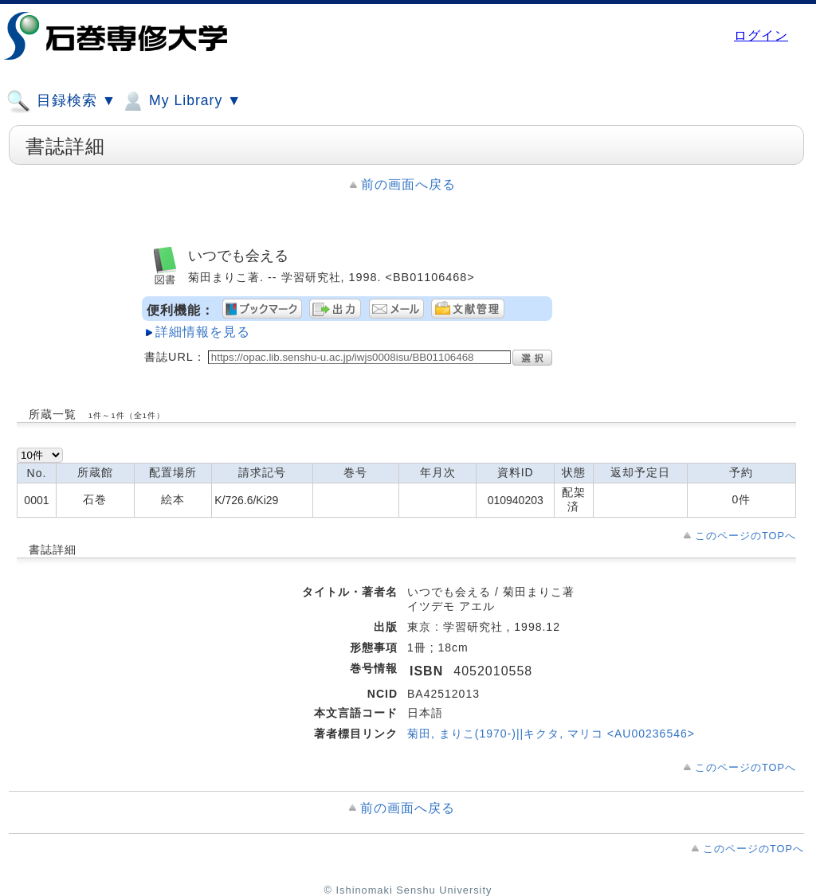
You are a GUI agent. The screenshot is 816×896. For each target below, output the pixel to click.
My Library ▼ (180, 101)
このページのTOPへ (745, 536)
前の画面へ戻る (408, 184)
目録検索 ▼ (61, 101)
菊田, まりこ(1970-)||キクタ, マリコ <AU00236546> (551, 733)
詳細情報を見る (202, 331)
